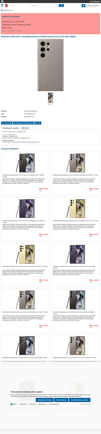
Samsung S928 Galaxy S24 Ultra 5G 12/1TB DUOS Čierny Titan (24, 358)
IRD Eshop (16, 6)
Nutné (15, 404)
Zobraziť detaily (85, 404)
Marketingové (43, 404)
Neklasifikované (54, 404)
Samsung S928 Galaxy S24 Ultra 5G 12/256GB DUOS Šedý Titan (75, 175)
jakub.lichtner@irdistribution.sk (12, 31)
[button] (49, 104)
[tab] (10, 128)
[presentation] (10, 128)
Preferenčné (23, 404)
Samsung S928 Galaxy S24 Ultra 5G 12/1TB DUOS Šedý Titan (74, 358)
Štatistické (33, 404)
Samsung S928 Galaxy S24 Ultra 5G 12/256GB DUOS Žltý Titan (75, 221)
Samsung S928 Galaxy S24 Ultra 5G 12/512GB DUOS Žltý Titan (24, 266)
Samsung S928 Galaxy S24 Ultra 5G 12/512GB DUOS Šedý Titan (24, 312)
